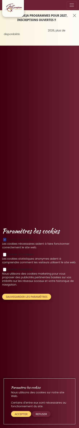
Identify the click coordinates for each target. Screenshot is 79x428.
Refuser (41, 414)
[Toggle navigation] (72, 5)
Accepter (21, 414)
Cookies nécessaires (20, 239)
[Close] (74, 15)
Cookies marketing (19, 269)
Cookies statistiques (20, 254)
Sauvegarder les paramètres (26, 296)
